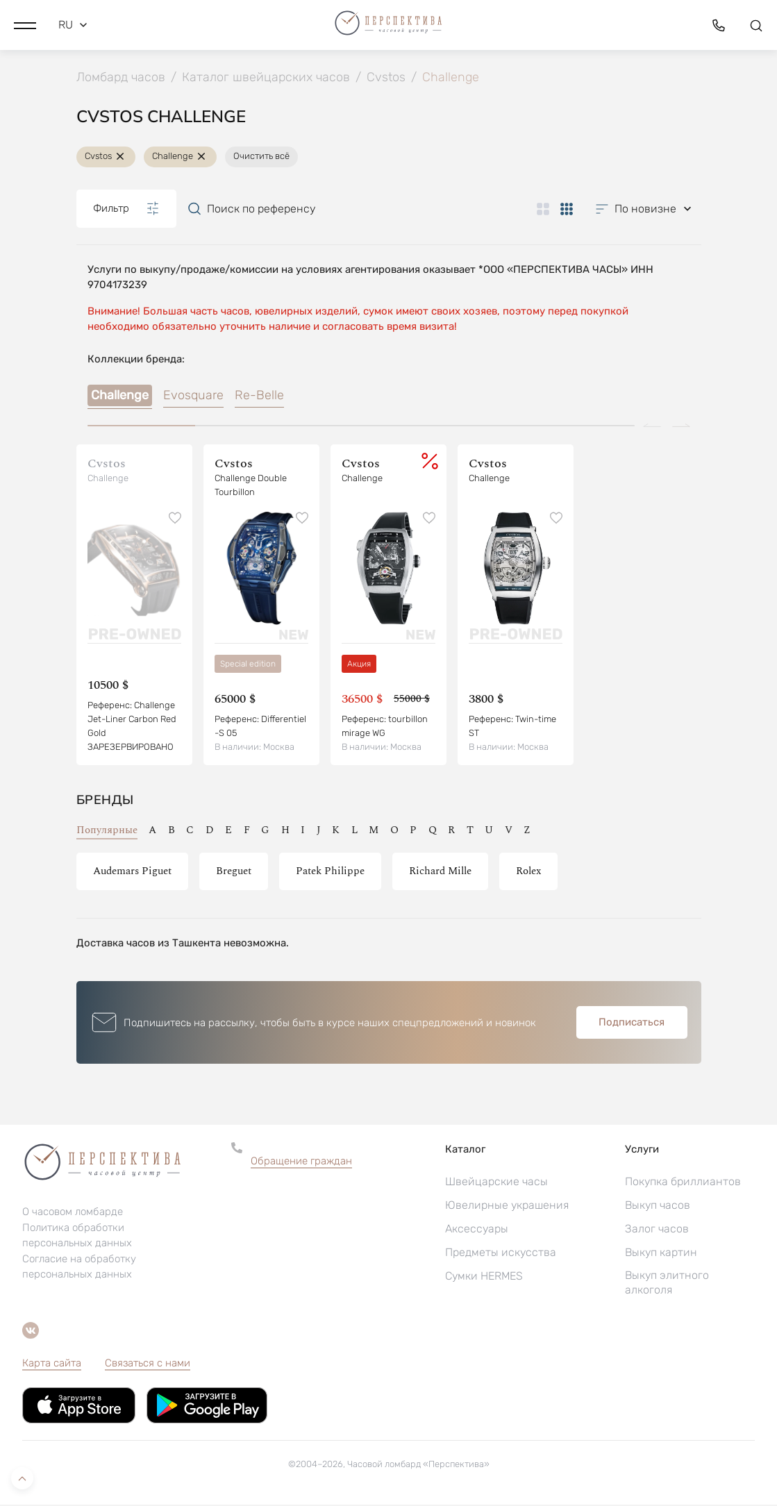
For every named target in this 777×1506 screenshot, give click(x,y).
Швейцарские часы (496, 1182)
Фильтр (126, 210)
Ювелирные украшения (507, 1206)
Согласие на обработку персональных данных (79, 1268)
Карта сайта (51, 1364)
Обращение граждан (301, 1162)
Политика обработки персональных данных (77, 1236)
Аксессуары (476, 1230)
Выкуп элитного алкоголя (667, 1284)
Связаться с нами (147, 1364)
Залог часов (657, 1230)
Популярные (106, 831)
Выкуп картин (661, 1253)
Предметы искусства (500, 1253)
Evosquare (193, 396)
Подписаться (632, 1023)
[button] (25, 24)
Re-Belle (259, 396)
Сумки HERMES (484, 1277)
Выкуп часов (657, 1206)
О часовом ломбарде (72, 1213)
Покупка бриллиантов (683, 1182)
